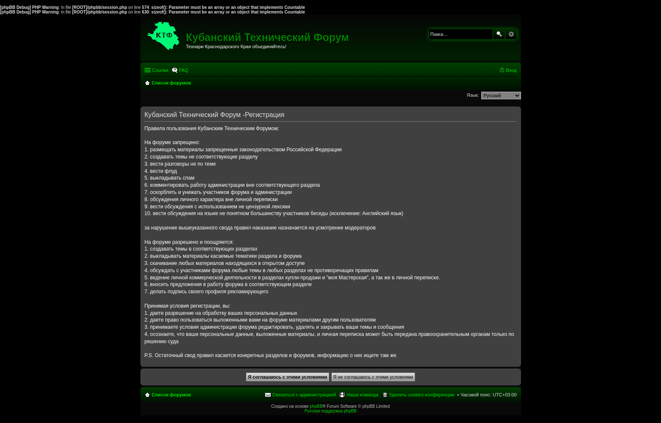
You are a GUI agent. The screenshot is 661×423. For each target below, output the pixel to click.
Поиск (499, 34)
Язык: (473, 95)
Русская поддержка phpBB (330, 411)
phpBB (316, 406)
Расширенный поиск (511, 34)
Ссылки (160, 70)
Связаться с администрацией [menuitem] (304, 394)
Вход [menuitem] (511, 70)
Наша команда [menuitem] (362, 394)
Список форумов (171, 394)
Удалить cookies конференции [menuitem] (422, 394)
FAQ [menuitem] (183, 70)
